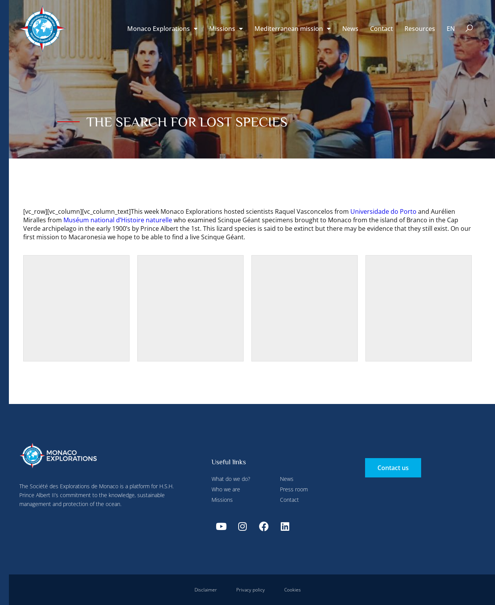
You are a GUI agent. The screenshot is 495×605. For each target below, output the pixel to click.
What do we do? (231, 478)
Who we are (226, 489)
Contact (381, 28)
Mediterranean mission (292, 28)
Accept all (140, 181)
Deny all (213, 16)
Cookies (292, 589)
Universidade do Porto (383, 211)
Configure (173, 16)
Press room (294, 489)
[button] (469, 28)
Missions (222, 499)
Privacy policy (250, 589)
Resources (420, 28)
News (350, 28)
